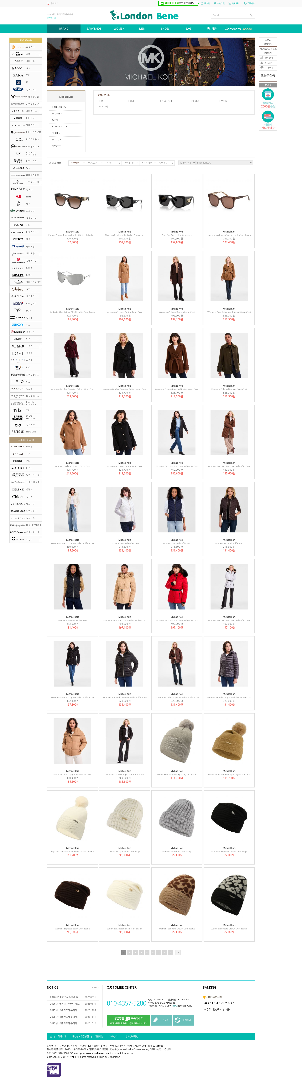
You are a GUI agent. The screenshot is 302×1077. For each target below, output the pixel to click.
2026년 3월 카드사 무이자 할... (65, 997)
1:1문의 (174, 1006)
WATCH (56, 139)
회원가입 (221, 4)
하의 (132, 101)
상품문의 (269, 63)
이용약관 (99, 1036)
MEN (55, 120)
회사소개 (62, 1036)
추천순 (109, 163)
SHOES (56, 133)
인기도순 (92, 163)
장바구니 (236, 4)
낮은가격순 (129, 163)
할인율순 (163, 163)
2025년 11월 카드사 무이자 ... (64, 1017)
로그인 (207, 4)
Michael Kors (66, 97)
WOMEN (57, 113)
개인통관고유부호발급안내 (268, 51)
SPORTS (56, 146)
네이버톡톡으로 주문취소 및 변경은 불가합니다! (128, 1020)
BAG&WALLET (60, 126)
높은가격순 (146, 163)
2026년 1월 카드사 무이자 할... (65, 1004)
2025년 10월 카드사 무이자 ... (64, 1023)
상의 (101, 101)
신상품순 (74, 163)
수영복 (224, 101)
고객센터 (251, 4)
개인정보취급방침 (80, 1036)
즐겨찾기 (54, 4)
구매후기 (269, 68)
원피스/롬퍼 (166, 101)
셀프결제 (269, 58)
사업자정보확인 (130, 1036)
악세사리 (103, 107)
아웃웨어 (194, 101)
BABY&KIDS (59, 107)
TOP (267, 85)
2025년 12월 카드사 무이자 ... (64, 1010)
